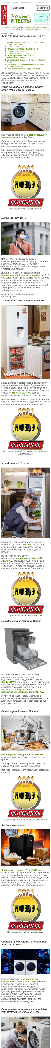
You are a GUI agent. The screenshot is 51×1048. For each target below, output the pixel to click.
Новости (7, 27)
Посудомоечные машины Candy (21, 53)
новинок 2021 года (22, 544)
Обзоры (11, 33)
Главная (4, 33)
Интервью (28, 29)
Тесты (14, 27)
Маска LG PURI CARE (16, 47)
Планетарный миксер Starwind (20, 55)
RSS (33, 2)
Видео (21, 29)
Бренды (36, 29)
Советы (28, 27)
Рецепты (36, 27)
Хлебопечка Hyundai (16, 58)
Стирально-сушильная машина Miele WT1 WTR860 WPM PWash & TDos (25, 65)
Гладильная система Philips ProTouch (23, 69)
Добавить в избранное (10, 2)
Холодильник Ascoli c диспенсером (22, 49)
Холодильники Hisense (17, 51)
